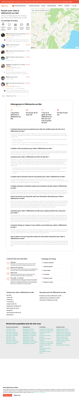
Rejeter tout (17, 395)
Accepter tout (7, 395)
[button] (56, 263)
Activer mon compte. (67, 1)
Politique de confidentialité (39, 392)
